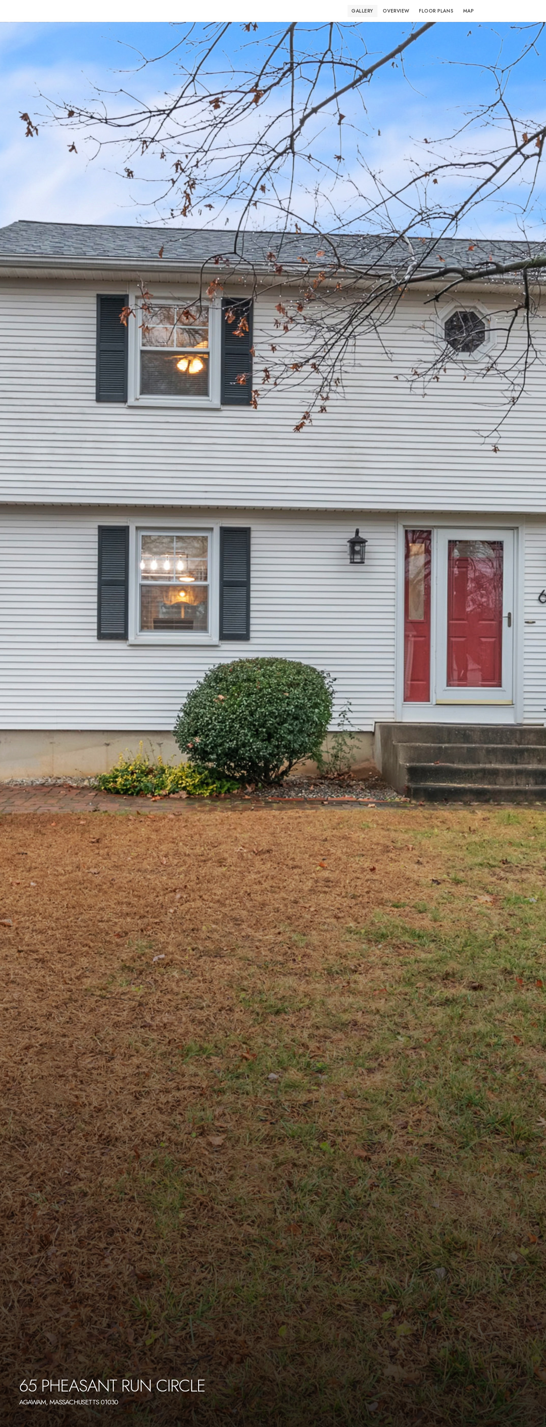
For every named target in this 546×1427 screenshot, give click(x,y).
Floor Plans (436, 10)
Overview (396, 10)
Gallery (362, 10)
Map (468, 10)
